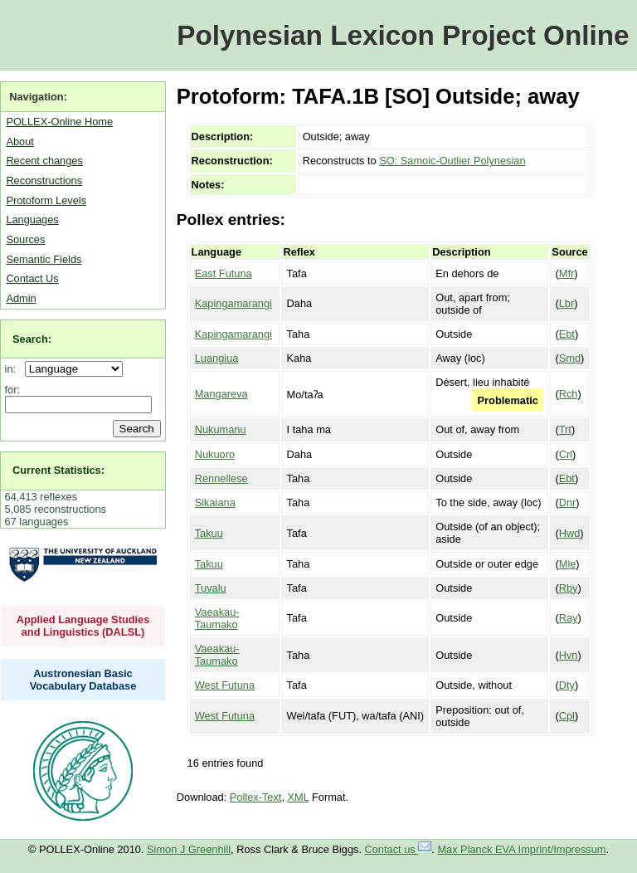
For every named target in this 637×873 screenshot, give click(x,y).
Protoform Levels (46, 200)
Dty (567, 685)
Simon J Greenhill (189, 849)
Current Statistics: (58, 470)
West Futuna (225, 685)
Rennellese (221, 478)
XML (298, 797)
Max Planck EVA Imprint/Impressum (521, 849)
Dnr (567, 502)
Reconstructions (44, 180)
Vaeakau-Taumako (217, 618)
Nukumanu (220, 429)
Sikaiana (215, 502)
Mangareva (221, 394)
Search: (31, 339)
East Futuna (223, 273)
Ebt (567, 334)
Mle (567, 564)
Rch (568, 394)
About (19, 141)
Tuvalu (210, 588)
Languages (32, 219)
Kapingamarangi (233, 303)
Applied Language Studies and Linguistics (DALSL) (83, 625)
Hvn (568, 655)
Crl (565, 454)
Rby (568, 588)
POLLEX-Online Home (59, 121)
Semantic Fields (43, 259)
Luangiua (217, 358)
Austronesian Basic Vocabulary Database (83, 679)
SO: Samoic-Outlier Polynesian (452, 160)
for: (13, 389)
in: (13, 369)
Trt (565, 429)
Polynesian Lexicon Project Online (403, 35)
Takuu (209, 533)
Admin (21, 298)
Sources (25, 239)
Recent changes (44, 160)
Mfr (566, 273)
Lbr (567, 303)
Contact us (398, 849)
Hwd (570, 533)
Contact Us (32, 278)
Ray (568, 618)
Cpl (567, 716)
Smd (570, 358)
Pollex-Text (256, 797)
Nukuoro (215, 454)
